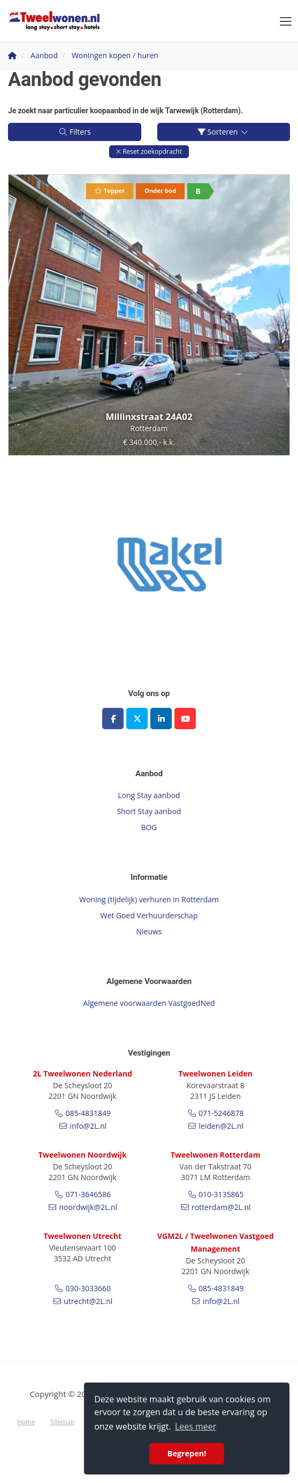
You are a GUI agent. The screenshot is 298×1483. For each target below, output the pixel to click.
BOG (149, 827)
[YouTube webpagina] (185, 718)
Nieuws (149, 931)
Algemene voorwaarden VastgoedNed (149, 1003)
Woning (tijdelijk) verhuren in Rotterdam (149, 899)
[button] (149, 151)
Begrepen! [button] (187, 1453)
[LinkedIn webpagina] (161, 718)
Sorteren (223, 132)
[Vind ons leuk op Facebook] (113, 718)
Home (26, 1421)
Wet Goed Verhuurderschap (149, 915)
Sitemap (62, 1421)
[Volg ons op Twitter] (137, 718)
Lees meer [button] (195, 1426)
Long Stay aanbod (149, 795)
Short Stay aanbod (149, 811)
